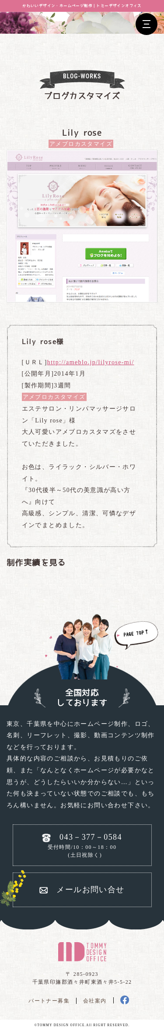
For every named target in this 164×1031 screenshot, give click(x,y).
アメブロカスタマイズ (80, 144)
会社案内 (95, 1000)
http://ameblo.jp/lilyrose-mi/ (90, 362)
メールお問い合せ (90, 889)
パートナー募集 (49, 1000)
